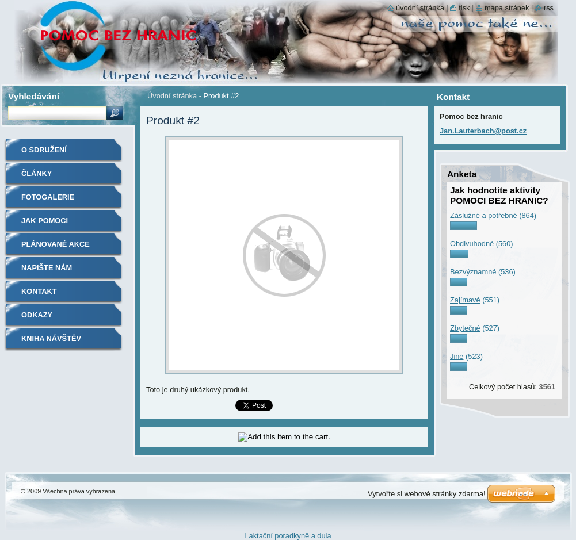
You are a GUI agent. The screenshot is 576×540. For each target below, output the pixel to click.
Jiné (456, 356)
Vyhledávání (33, 96)
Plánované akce (55, 244)
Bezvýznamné (473, 271)
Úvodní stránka (172, 95)
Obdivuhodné (472, 243)
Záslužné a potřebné (483, 215)
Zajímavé (465, 300)
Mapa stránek (507, 7)
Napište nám (46, 267)
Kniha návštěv (51, 338)
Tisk (464, 7)
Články (36, 173)
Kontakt (39, 291)
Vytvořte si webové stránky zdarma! (427, 493)
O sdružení (44, 149)
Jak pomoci (44, 220)
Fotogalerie (47, 197)
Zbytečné (465, 328)
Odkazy (36, 315)
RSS (549, 7)
